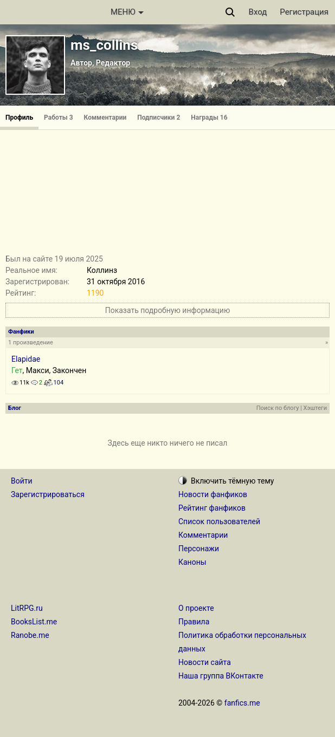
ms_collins (104, 45)
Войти (22, 481)
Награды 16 (209, 117)
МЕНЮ (127, 12)
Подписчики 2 (158, 117)
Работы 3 (58, 117)
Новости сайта (204, 662)
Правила (193, 621)
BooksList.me (34, 621)
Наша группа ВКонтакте (220, 675)
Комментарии (105, 117)
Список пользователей (219, 521)
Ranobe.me (30, 635)
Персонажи (198, 548)
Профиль (19, 117)
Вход (258, 12)
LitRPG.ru (27, 608)
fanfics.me (242, 703)
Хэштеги (315, 408)
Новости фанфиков (212, 494)
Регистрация (304, 12)
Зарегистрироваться (48, 494)
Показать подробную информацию (167, 310)
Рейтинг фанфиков (212, 508)
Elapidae (25, 359)
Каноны (192, 562)
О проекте (196, 608)
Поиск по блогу (277, 408)
